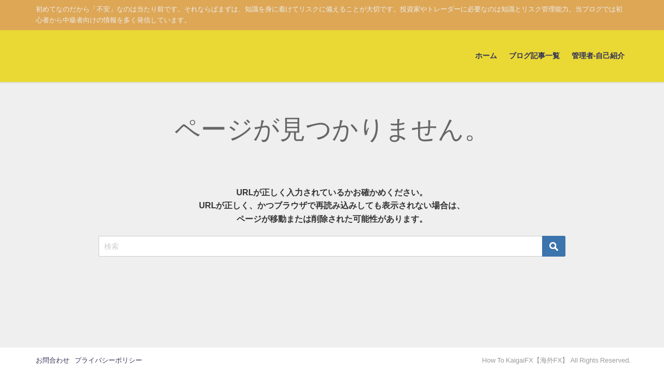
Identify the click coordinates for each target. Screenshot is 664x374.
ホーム (486, 55)
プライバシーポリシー (108, 360)
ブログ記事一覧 (534, 55)
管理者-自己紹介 (598, 55)
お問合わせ (53, 360)
